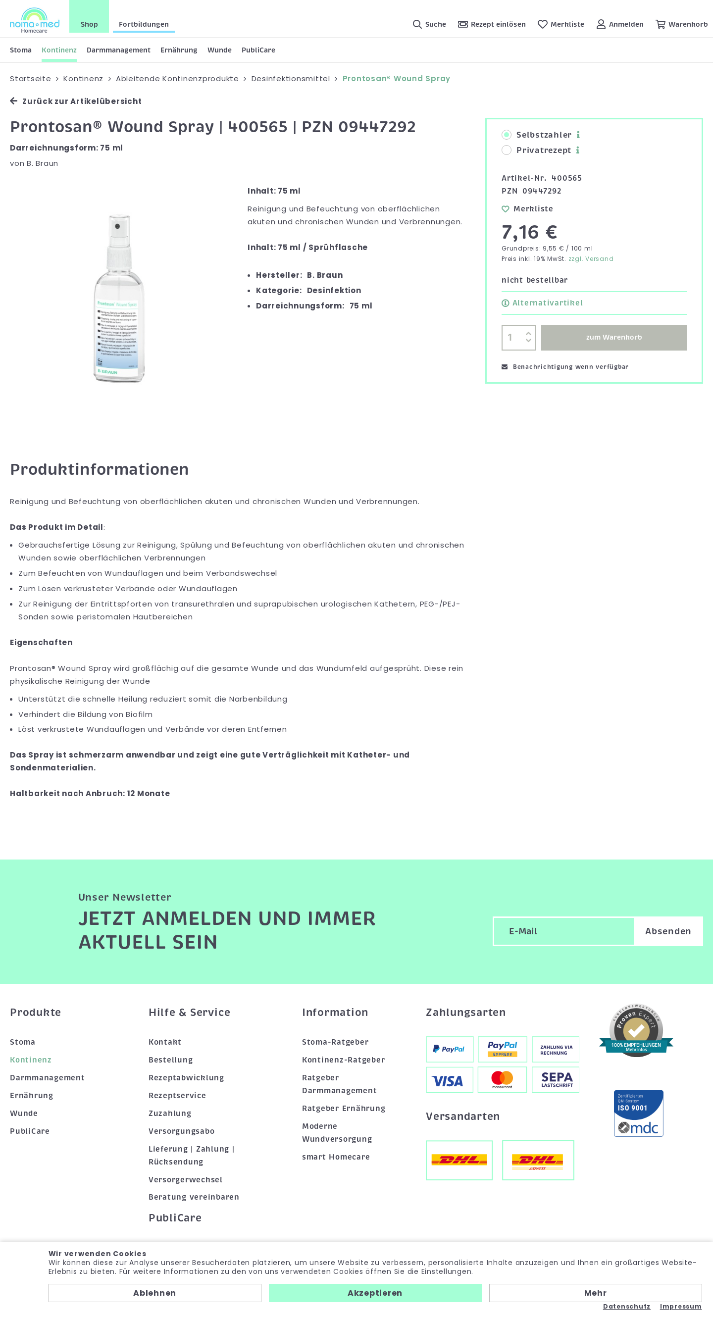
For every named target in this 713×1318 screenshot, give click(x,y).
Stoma (21, 50)
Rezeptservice (177, 1095)
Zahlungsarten (466, 1012)
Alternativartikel (542, 303)
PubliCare (258, 50)
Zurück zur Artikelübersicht (76, 101)
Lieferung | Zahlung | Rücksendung (192, 1155)
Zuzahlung (170, 1113)
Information (335, 1012)
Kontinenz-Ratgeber (343, 1060)
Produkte (35, 1012)
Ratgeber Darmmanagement (339, 1084)
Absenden (668, 931)
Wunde (219, 50)
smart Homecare (336, 1157)
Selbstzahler (537, 135)
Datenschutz (627, 1307)
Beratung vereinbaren (194, 1197)
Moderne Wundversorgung (337, 1133)
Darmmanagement (119, 50)
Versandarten (463, 1116)
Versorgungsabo (182, 1131)
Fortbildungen (144, 24)
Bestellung (171, 1060)
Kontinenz (59, 50)
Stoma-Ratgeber (335, 1042)
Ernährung (179, 50)
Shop (89, 24)
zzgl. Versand (591, 258)
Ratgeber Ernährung (344, 1108)
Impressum (681, 1307)
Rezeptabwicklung (186, 1077)
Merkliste (528, 208)
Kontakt (165, 1042)
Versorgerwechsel (186, 1179)
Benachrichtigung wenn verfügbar (565, 367)
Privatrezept (536, 150)
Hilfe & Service (190, 1012)
